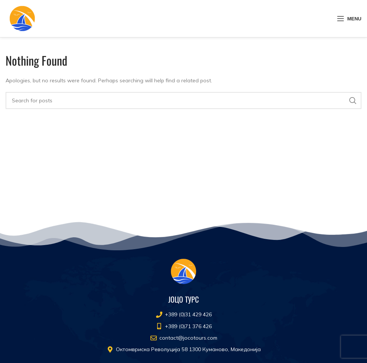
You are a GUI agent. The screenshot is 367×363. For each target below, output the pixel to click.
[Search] (183, 100)
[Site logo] (22, 18)
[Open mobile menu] (349, 18)
